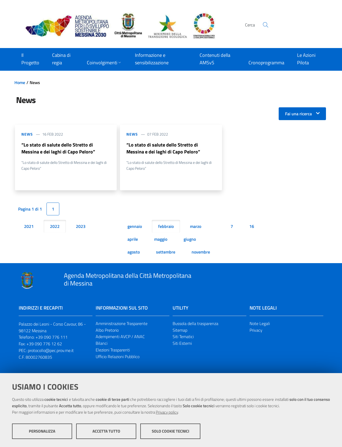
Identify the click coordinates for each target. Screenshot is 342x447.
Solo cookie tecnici (170, 431)
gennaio (134, 226)
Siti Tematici (183, 337)
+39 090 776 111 (52, 337)
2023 (81, 226)
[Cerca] (265, 24)
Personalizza (42, 431)
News (27, 134)
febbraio (166, 226)
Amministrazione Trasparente (121, 323)
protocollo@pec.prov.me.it (51, 350)
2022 (55, 226)
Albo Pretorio (107, 330)
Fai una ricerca (298, 113)
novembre (201, 252)
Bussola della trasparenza (195, 323)
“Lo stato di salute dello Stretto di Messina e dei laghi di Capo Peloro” (58, 148)
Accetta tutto (106, 431)
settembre (165, 252)
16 (251, 226)
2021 (29, 226)
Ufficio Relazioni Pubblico (117, 356)
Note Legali (260, 323)
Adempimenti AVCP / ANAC (120, 337)
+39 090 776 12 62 (44, 344)
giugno (190, 239)
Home (19, 82)
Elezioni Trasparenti (113, 350)
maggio (160, 239)
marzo (195, 226)
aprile (132, 239)
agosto (133, 252)
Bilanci (101, 343)
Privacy (256, 330)
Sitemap (180, 330)
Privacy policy (167, 412)
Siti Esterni (182, 343)
